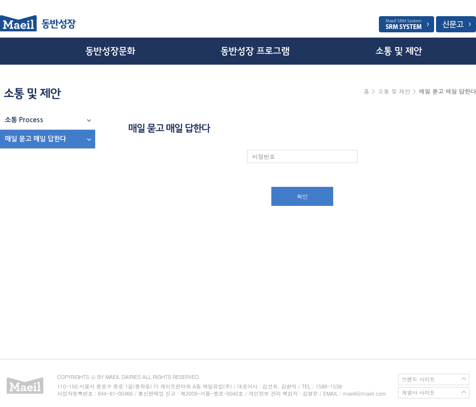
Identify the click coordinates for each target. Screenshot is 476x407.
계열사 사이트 (418, 392)
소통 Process (24, 119)
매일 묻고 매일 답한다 (35, 139)
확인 (302, 196)
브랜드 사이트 (418, 379)
